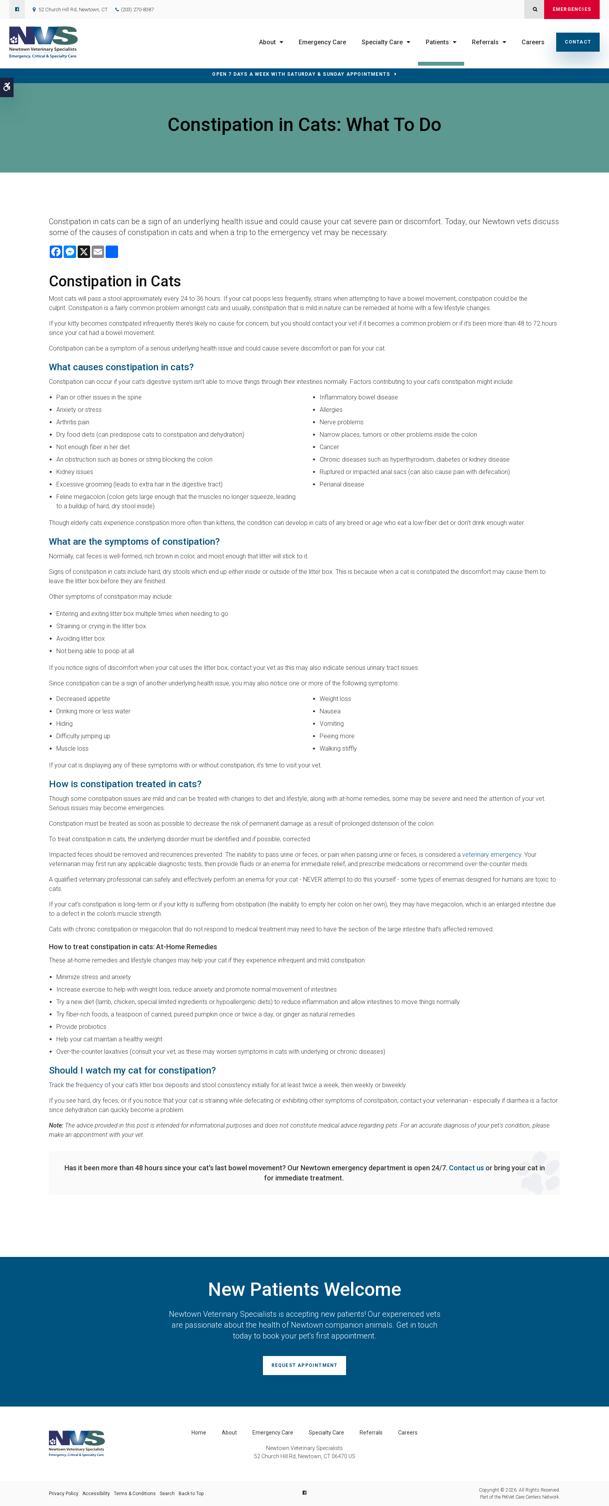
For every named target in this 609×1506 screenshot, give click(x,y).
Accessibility (96, 1493)
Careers (533, 42)
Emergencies (572, 9)
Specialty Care (326, 1432)
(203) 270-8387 (137, 9)
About (229, 1432)
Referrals (371, 1432)
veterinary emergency (491, 854)
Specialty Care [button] (382, 42)
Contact (578, 42)
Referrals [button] (485, 42)
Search (167, 1493)
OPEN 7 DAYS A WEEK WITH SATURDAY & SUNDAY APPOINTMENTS (301, 74)
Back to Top (191, 1493)
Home (198, 1432)
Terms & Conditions (135, 1493)
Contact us (466, 1168)
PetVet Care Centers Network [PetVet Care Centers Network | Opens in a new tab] (530, 1496)
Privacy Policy (63, 1493)
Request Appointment (304, 1365)
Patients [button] (437, 42)
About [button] (267, 42)
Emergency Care (322, 42)
